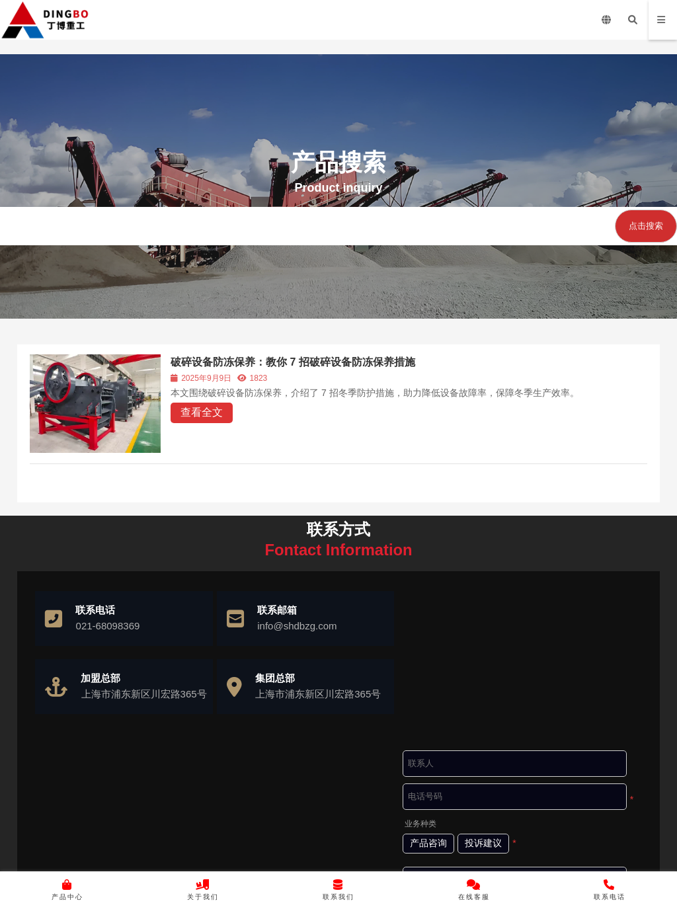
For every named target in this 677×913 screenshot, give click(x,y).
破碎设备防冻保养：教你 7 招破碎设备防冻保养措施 (294, 362)
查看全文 (203, 412)
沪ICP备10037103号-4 (376, 857)
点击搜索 (646, 226)
